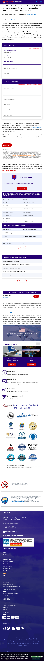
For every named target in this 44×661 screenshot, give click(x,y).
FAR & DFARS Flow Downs (9, 605)
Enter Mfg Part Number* (10, 51)
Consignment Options (8, 603)
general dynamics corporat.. (30, 236)
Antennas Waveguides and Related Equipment (14, 275)
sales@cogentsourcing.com (9, 170)
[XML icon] (22, 573)
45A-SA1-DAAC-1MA (28, 202)
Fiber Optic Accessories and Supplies (12, 268)
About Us (5, 554)
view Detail (12, 364)
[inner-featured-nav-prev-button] (37, 343)
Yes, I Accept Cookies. (36, 656)
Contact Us (5, 557)
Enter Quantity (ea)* (8, 61)
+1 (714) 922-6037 (12, 531)
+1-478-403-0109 (11, 527)
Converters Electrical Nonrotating (11, 261)
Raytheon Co (6, 297)
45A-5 (24, 218)
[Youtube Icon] (18, 628)
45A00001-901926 (7, 215)
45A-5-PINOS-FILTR (8, 199)
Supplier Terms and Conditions (10, 596)
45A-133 (5, 202)
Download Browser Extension (13, 536)
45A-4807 (5, 222)
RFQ (36, 296)
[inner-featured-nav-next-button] (39, 343)
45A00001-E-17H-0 (8, 212)
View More (22, 281)
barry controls (26, 233)
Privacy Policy (6, 580)
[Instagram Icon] (4, 628)
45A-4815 (5, 206)
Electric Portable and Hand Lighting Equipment (14, 271)
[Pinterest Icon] (22, 628)
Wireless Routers (7, 564)
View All (22, 248)
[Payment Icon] (4, 618)
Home (4, 552)
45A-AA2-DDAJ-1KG (8, 209)
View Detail (31, 364)
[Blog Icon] (13, 628)
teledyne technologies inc (29, 229)
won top (5, 236)
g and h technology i (8, 233)
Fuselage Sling (11, 19)
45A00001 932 (6, 218)
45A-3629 (25, 199)
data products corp (7, 243)
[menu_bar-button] (41, 2)
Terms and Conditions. (36, 127)
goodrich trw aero (7, 229)
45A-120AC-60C (27, 212)
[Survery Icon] (16, 544)
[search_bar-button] (37, 2)
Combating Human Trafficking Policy (12, 586)
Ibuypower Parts (7, 559)
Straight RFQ (6, 607)
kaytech (25, 240)
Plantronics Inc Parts (8, 561)
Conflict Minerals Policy (8, 584)
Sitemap (5, 570)
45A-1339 (25, 206)
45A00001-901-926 (28, 209)
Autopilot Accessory (8, 566)
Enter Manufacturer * (9, 56)
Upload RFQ (5, 609)
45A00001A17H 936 (28, 215)
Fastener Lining (6, 568)
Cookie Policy (6, 582)
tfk (23, 243)
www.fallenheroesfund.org (17, 501)
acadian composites (8, 240)
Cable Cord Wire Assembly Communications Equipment (16, 264)
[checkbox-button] (2, 123)
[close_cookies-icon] (42, 656)
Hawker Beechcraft (31, 14)
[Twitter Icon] (8, 628)
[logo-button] (22, 3)
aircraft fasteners (11, 313)
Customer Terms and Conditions (10, 593)
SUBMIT (6, 145)
